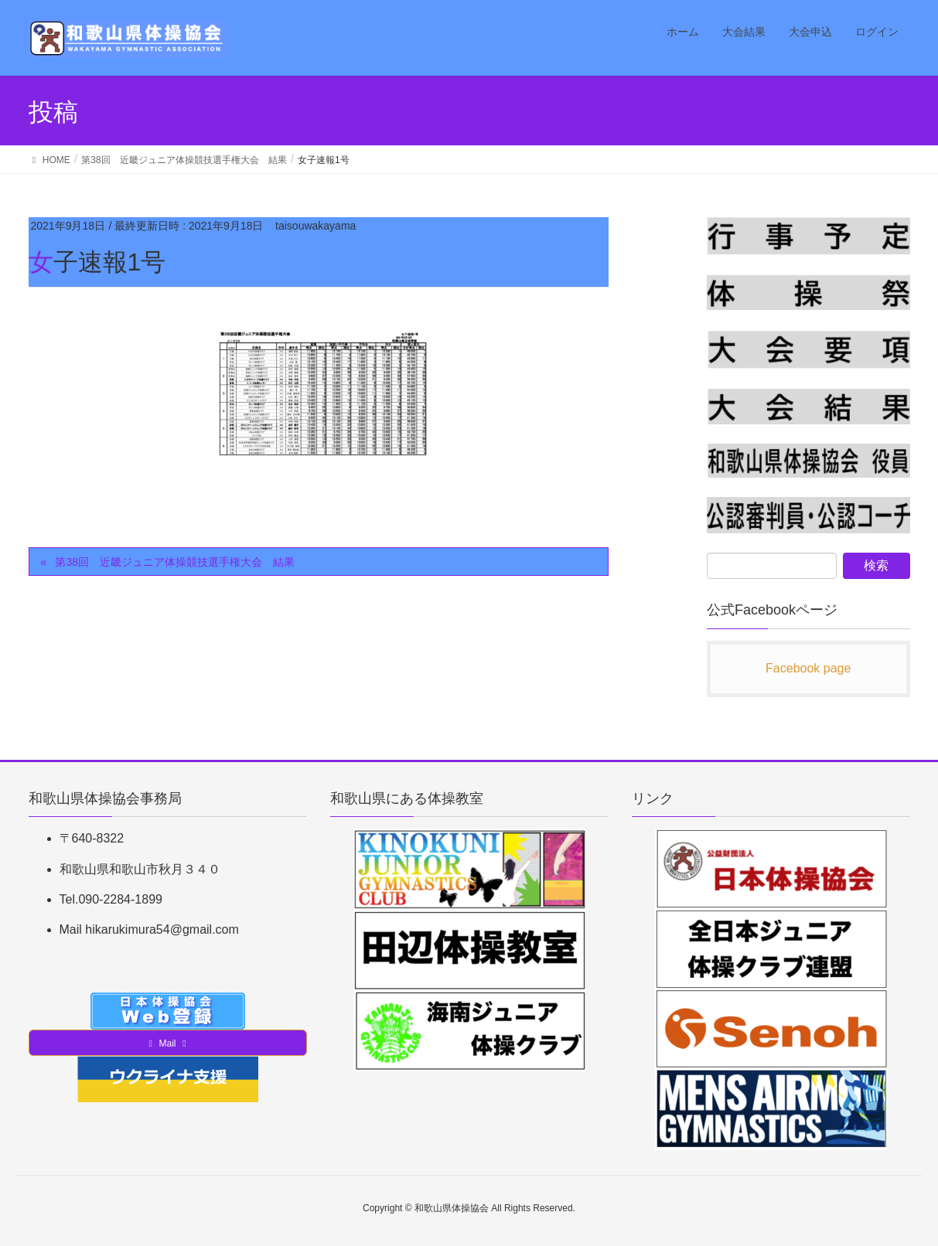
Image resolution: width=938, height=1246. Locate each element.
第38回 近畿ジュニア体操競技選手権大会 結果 (175, 562)
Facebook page (808, 668)
